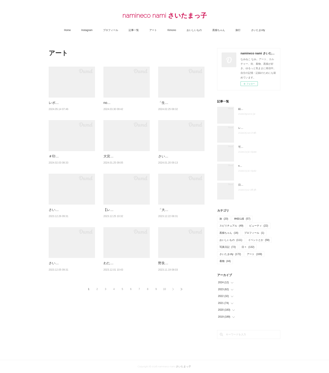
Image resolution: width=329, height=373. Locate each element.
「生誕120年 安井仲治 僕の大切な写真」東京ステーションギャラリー (180, 108)
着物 (225, 261)
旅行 (238, 30)
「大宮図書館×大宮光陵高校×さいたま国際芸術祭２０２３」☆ (180, 236)
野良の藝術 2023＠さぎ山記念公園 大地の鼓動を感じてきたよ (181, 301)
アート (153, 30)
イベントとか (258, 240)
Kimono (171, 30)
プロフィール (110, 30)
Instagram (86, 30)
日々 (248, 247)
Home (67, 30)
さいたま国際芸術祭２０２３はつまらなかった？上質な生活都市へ (180, 172)
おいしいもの (194, 30)
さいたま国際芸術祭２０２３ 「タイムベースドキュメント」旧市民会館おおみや (70, 236)
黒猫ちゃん (218, 30)
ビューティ (258, 225)
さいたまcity (258, 30)
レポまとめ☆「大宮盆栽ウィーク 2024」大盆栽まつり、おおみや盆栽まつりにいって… (71, 108)
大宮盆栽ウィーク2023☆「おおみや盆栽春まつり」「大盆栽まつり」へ (125, 172)
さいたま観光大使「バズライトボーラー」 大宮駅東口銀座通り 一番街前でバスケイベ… (71, 301)
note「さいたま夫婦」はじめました (258, 165)
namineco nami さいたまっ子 (164, 15)
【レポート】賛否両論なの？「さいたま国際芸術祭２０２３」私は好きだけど (125, 236)
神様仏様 (242, 218)
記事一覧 (134, 30)
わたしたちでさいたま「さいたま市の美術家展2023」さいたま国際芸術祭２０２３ (125, 301)
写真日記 (227, 247)
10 (164, 332)
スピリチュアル (231, 225)
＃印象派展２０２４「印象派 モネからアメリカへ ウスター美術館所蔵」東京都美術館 (72, 172)
